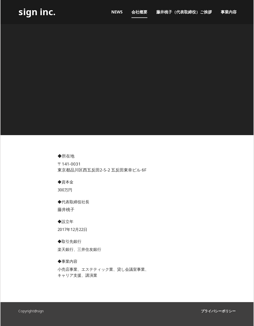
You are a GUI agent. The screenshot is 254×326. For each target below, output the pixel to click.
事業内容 (229, 12)
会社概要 (139, 12)
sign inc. (37, 12)
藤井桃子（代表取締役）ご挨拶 (184, 12)
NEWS (117, 12)
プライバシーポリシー (218, 311)
